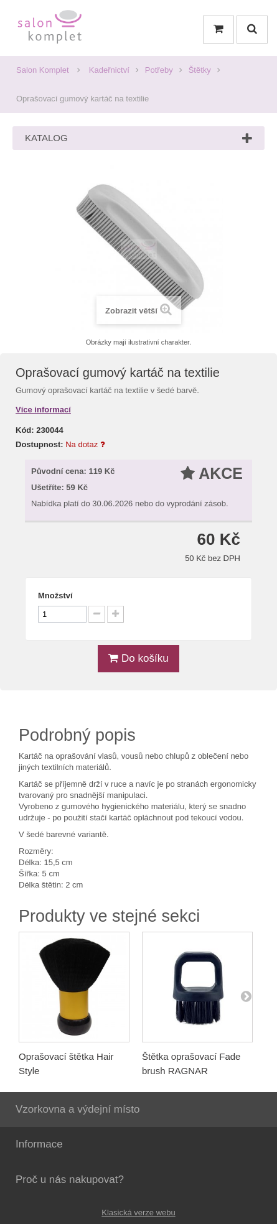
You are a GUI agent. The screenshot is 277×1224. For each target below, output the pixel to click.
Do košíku (138, 658)
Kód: (25, 430)
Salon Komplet (42, 70)
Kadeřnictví (109, 70)
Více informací (43, 409)
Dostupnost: (39, 444)
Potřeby (159, 70)
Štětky (200, 70)
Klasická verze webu (138, 1212)
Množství (55, 595)
